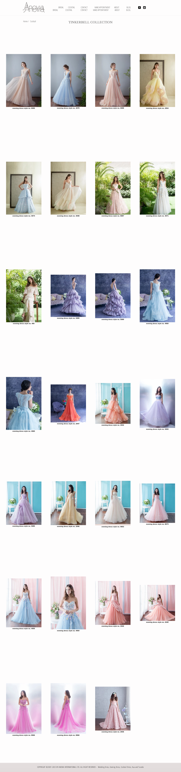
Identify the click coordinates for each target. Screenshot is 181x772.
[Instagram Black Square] (144, 7)
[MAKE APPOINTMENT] (100, 10)
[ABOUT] (117, 10)
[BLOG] (128, 10)
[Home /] (26, 21)
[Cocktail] (32, 21)
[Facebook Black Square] (139, 7)
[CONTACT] (84, 10)
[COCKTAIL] (68, 10)
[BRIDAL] (61, 7)
